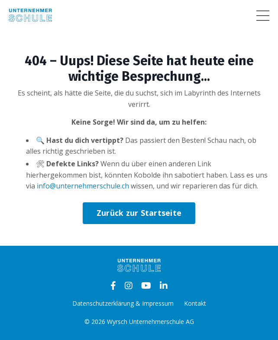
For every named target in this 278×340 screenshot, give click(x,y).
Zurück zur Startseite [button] (139, 213)
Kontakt (195, 303)
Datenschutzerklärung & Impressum (123, 303)
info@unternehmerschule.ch (83, 186)
